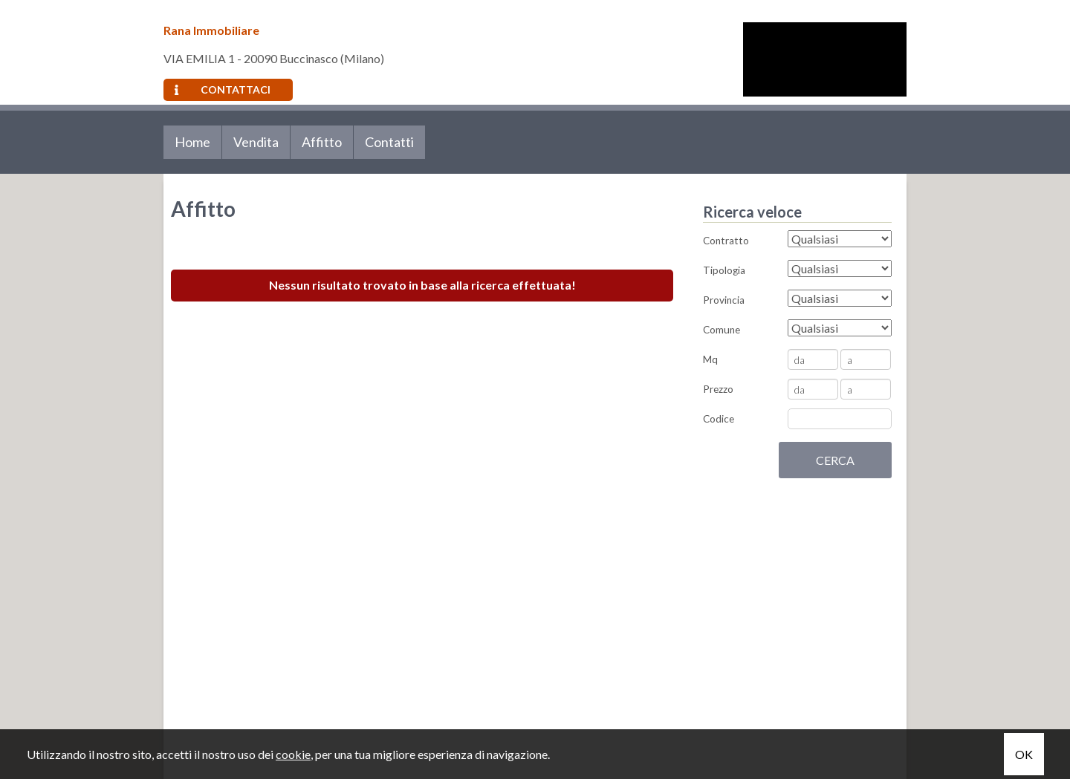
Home (192, 142)
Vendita (256, 142)
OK (1024, 754)
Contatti (389, 142)
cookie (293, 754)
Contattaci (222, 89)
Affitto (322, 142)
